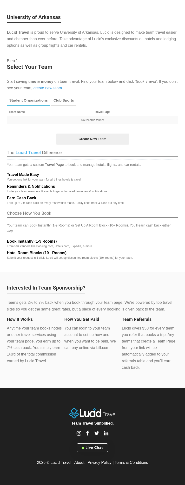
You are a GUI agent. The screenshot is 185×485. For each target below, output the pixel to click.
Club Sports (63, 100)
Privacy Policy (99, 462)
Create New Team (92, 139)
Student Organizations (28, 100)
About (79, 462)
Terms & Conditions (131, 462)
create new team (47, 88)
